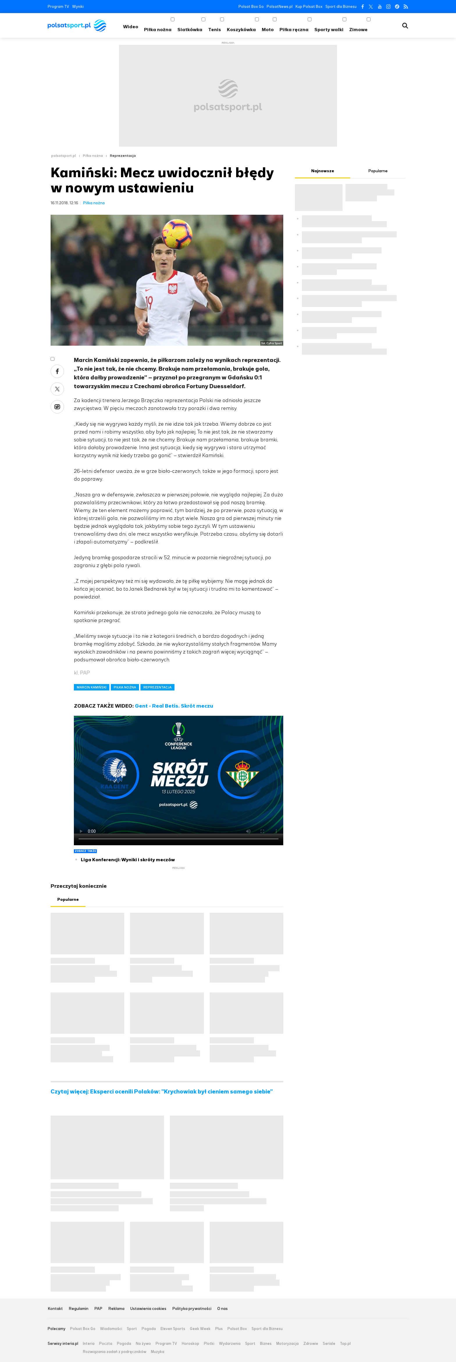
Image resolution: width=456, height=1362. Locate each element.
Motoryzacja (287, 1343)
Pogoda (149, 1329)
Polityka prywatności (191, 1308)
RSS (405, 6)
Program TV (58, 6)
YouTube (379, 6)
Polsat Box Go (251, 6)
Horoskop (190, 1343)
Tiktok (397, 6)
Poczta (105, 1343)
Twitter (370, 6)
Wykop (57, 406)
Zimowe (358, 29)
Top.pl (345, 1343)
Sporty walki (328, 29)
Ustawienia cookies (148, 1308)
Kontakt (55, 1308)
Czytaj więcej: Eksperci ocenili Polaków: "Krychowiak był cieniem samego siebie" (162, 1091)
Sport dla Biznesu (341, 6)
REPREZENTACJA (157, 687)
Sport (132, 1329)
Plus (219, 1329)
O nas (222, 1308)
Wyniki (78, 6)
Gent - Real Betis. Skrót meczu (174, 705)
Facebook (362, 6)
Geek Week (200, 1329)
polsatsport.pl (63, 155)
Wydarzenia (230, 1343)
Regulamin (78, 1308)
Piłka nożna (158, 29)
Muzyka (157, 1351)
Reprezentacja (123, 155)
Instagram (388, 6)
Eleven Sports (173, 1329)
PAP (98, 1308)
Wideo (130, 27)
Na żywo (143, 1343)
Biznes (266, 1343)
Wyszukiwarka (405, 25)
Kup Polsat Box (309, 6)
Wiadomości (111, 1329)
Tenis (214, 29)
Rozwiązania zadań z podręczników (114, 1351)
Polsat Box (237, 1329)
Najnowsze (322, 171)
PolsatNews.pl (280, 6)
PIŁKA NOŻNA (125, 687)
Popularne (68, 899)
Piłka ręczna (294, 29)
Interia (89, 1343)
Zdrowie (310, 1343)
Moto (268, 29)
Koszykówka (241, 29)
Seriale (329, 1343)
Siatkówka (189, 29)
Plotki (209, 1343)
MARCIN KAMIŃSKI (91, 687)
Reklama (116, 1308)
